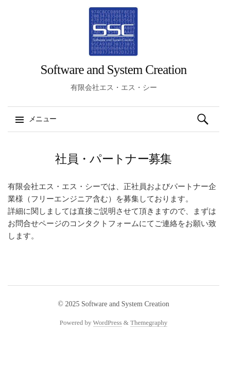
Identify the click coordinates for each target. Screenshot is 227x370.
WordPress (107, 322)
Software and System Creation (114, 70)
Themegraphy (148, 322)
